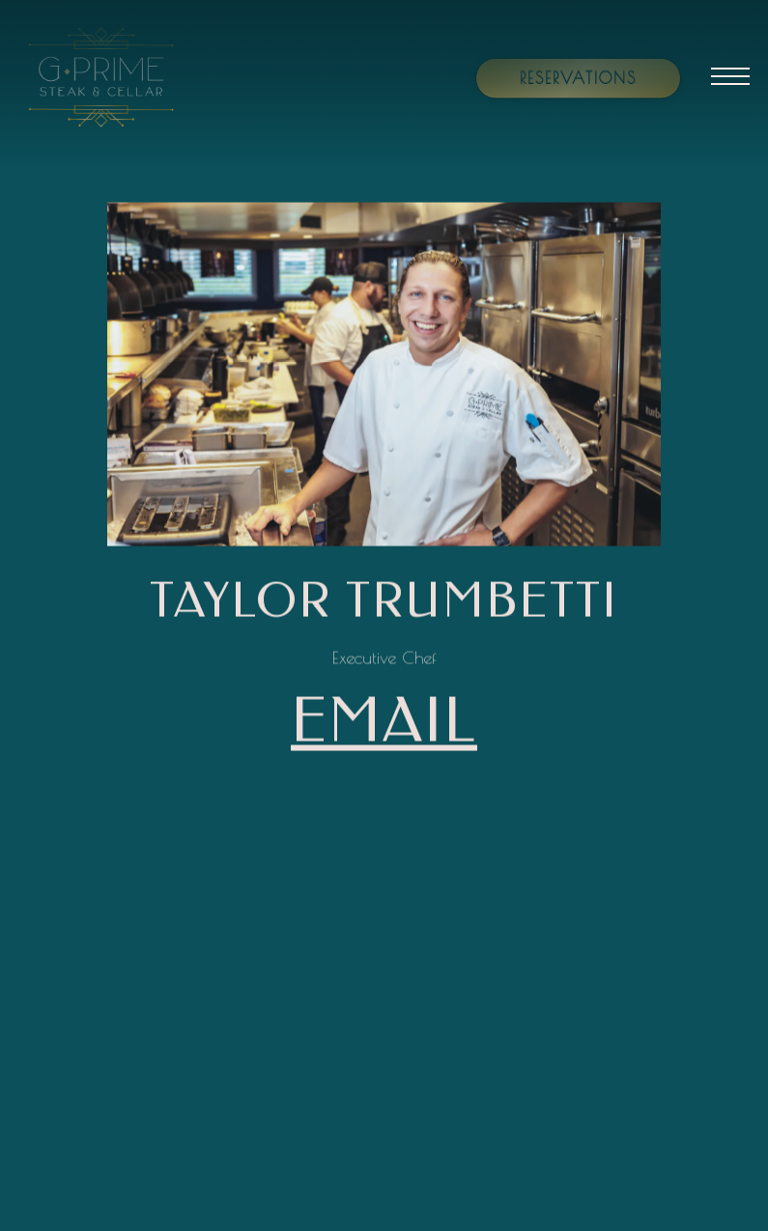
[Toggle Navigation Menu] (730, 76)
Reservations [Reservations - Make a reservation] (578, 78)
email (384, 722)
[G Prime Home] (122, 75)
